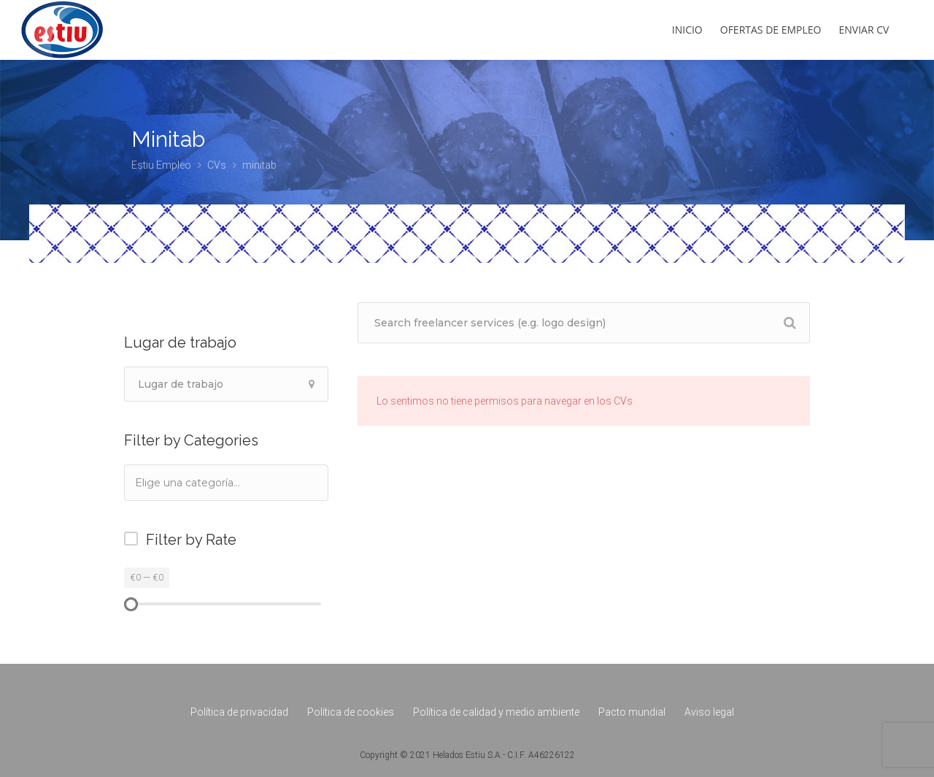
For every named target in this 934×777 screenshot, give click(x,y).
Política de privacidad (239, 712)
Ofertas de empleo (771, 30)
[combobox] (226, 482)
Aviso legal (709, 712)
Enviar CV (864, 30)
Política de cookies (350, 712)
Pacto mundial (631, 712)
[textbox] (207, 482)
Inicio (687, 30)
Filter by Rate (191, 539)
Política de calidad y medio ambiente (496, 712)
